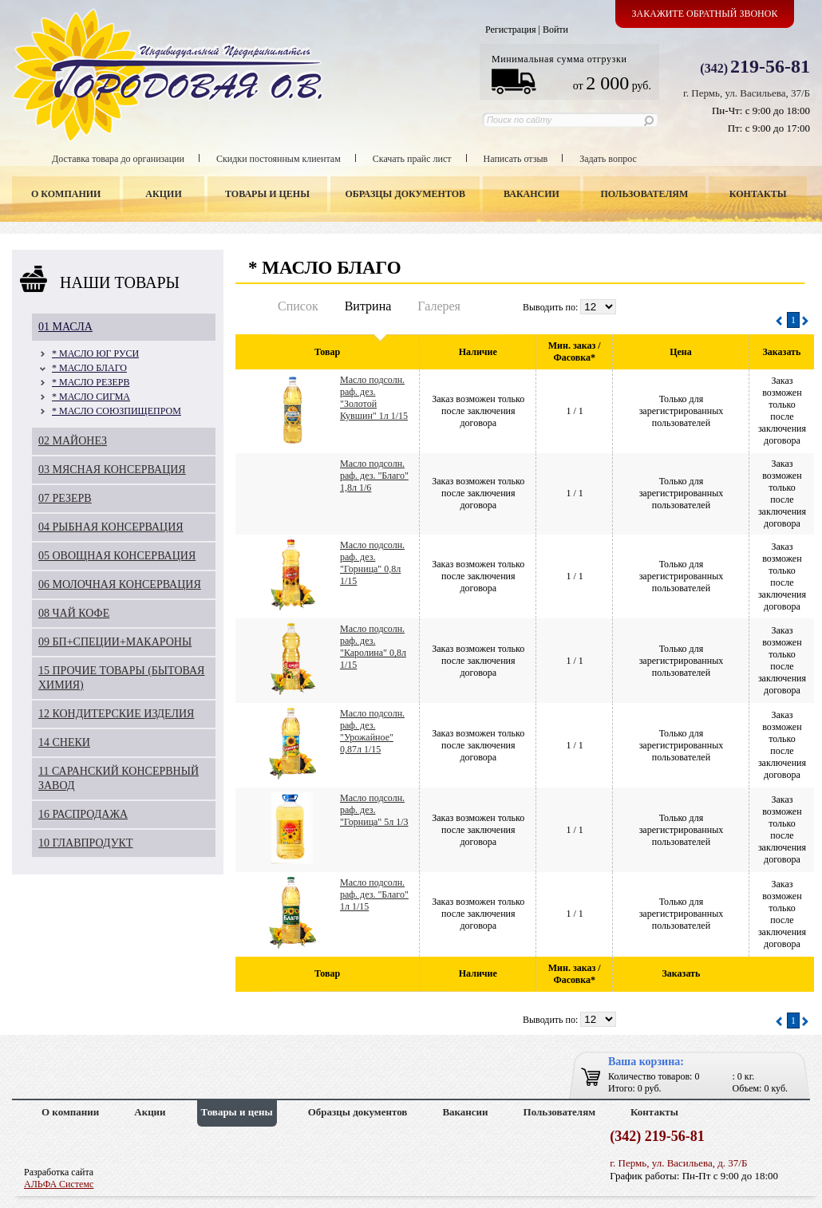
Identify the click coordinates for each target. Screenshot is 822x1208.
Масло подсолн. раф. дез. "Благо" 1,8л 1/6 (374, 475)
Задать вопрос (608, 158)
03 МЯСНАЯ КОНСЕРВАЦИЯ (112, 470)
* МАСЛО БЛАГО (89, 367)
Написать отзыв (516, 158)
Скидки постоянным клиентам (278, 158)
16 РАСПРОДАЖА (83, 814)
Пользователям (645, 193)
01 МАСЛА (65, 327)
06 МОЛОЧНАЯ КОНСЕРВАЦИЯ (119, 584)
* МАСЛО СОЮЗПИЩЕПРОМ (116, 410)
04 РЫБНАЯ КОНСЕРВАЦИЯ (111, 527)
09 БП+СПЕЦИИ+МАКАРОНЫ (115, 642)
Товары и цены (267, 193)
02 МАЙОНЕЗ (72, 441)
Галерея (438, 306)
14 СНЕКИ (64, 742)
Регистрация (510, 29)
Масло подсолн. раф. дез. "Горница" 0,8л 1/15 (372, 562)
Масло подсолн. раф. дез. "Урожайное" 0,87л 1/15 (372, 731)
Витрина (368, 306)
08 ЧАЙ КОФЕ (73, 613)
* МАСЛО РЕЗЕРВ (90, 382)
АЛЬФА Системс (58, 1184)
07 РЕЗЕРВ (65, 498)
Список (298, 306)
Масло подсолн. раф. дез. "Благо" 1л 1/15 (374, 894)
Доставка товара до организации (118, 158)
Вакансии (531, 193)
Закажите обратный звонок (705, 13)
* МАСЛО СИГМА (91, 396)
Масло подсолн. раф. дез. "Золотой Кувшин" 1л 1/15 (374, 397)
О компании (66, 193)
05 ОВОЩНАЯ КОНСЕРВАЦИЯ (117, 556)
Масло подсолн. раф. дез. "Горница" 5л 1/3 (374, 809)
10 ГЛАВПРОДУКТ (85, 843)
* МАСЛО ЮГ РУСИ (95, 353)
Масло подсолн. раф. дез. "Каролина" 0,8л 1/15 (373, 646)
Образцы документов (406, 193)
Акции (163, 193)
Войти (555, 29)
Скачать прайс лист (412, 158)
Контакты (758, 193)
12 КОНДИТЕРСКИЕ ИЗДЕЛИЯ (116, 714)
